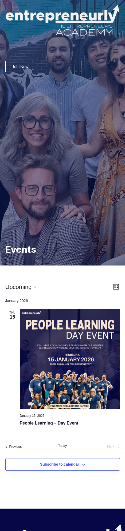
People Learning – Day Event (49, 423)
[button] (115, 51)
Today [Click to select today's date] (62, 446)
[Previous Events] (13, 447)
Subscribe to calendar (59, 464)
